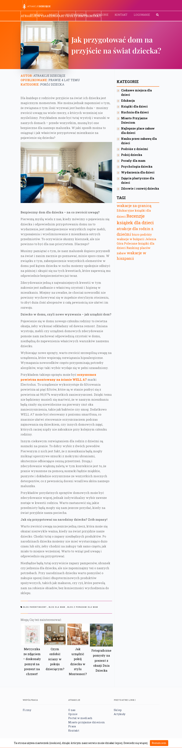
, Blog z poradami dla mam (82, 607)
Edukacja (128, 100)
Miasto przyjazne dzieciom (86, 722)
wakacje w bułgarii (130, 239)
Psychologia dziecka (136, 166)
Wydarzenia (47, 16)
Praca (72, 726)
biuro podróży (142, 234)
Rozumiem (159, 743)
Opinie (73, 714)
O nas (71, 710)
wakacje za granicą (134, 205)
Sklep (118, 710)
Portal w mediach (80, 718)
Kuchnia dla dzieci (135, 112)
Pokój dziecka (52, 84)
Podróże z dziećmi (134, 149)
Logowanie (142, 14)
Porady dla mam (133, 160)
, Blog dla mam (56, 607)
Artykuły (67, 16)
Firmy (81, 16)
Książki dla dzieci (134, 106)
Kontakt (121, 14)
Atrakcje (29, 16)
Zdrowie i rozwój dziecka (140, 188)
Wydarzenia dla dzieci (137, 172)
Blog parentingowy (35, 607)
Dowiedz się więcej (135, 743)
